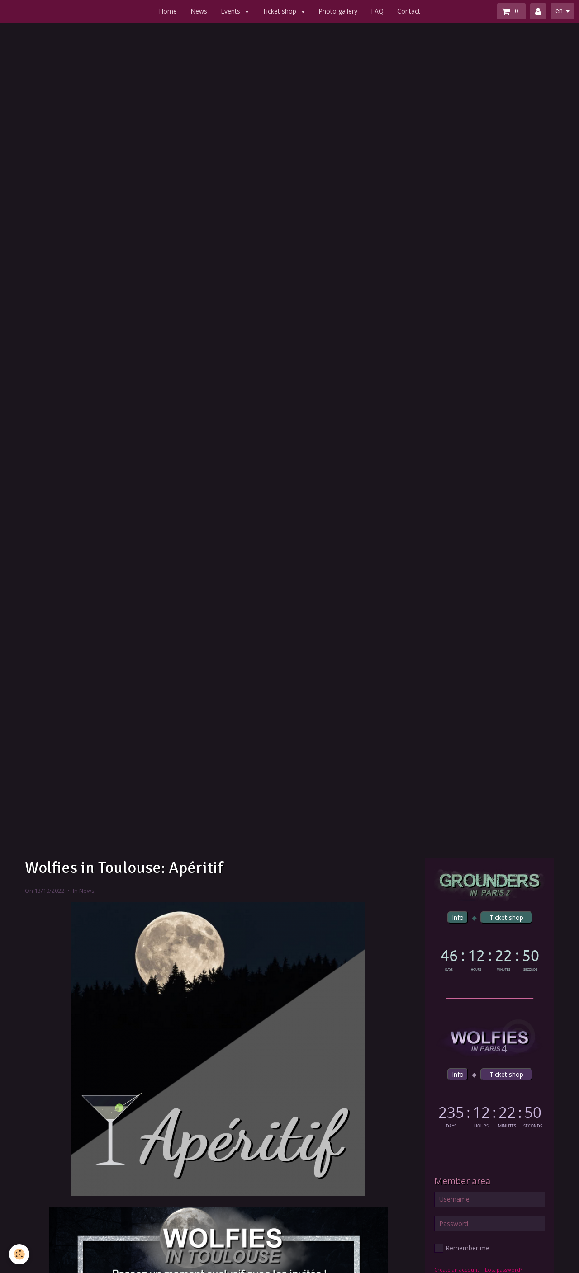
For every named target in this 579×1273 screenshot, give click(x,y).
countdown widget (489, 958)
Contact (408, 11)
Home (168, 11)
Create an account (456, 1269)
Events (231, 11)
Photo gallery (337, 11)
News (198, 11)
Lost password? (503, 1269)
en (559, 10)
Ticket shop (280, 11)
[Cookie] (19, 1254)
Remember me (461, 1248)
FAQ (377, 11)
